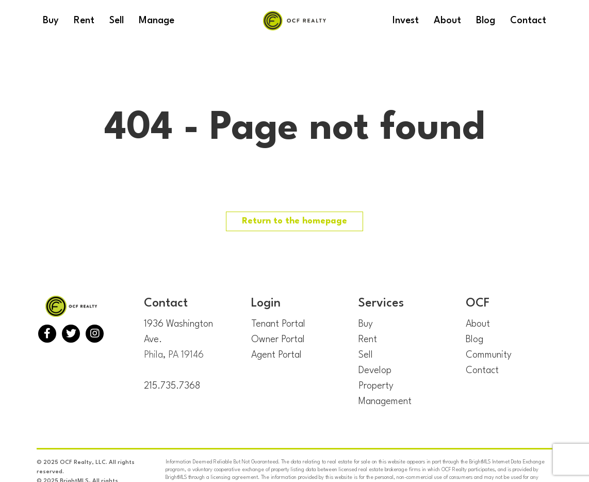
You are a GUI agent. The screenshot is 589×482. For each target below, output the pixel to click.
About (478, 324)
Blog (474, 339)
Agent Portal (276, 355)
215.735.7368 (172, 386)
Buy (365, 324)
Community (489, 355)
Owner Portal (278, 339)
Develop (374, 370)
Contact (482, 370)
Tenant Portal (278, 324)
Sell (365, 355)
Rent (367, 339)
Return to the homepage (294, 221)
